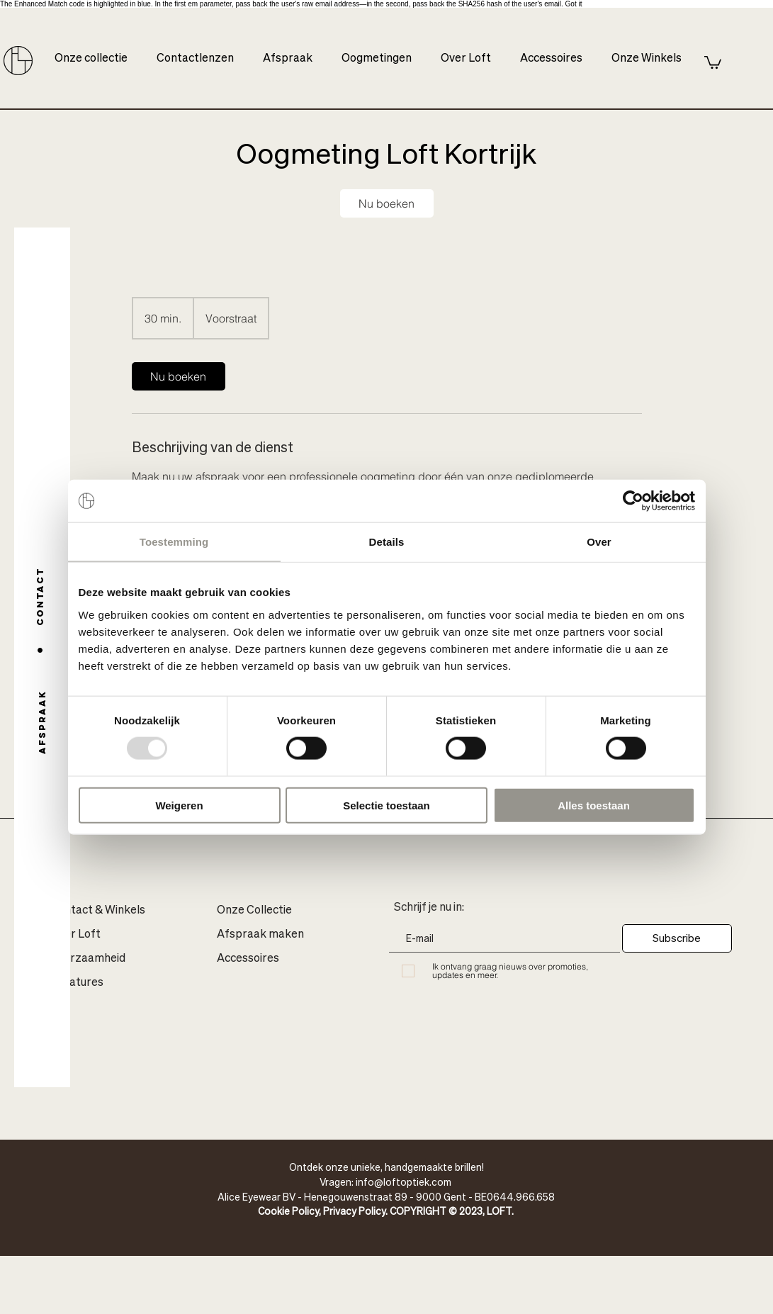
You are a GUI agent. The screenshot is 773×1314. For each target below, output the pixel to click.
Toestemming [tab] (174, 542)
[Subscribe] (677, 938)
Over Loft (75, 934)
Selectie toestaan (386, 805)
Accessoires (248, 959)
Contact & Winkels (97, 910)
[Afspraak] (42, 722)
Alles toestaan (594, 805)
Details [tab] (387, 542)
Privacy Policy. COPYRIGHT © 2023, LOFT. (418, 1210)
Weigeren (179, 805)
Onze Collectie (254, 910)
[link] (387, 203)
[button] (712, 62)
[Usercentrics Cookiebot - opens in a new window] (633, 501)
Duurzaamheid (87, 959)
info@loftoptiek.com (403, 1181)
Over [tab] (599, 542)
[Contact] (40, 596)
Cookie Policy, (290, 1210)
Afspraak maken (260, 934)
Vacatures (76, 983)
